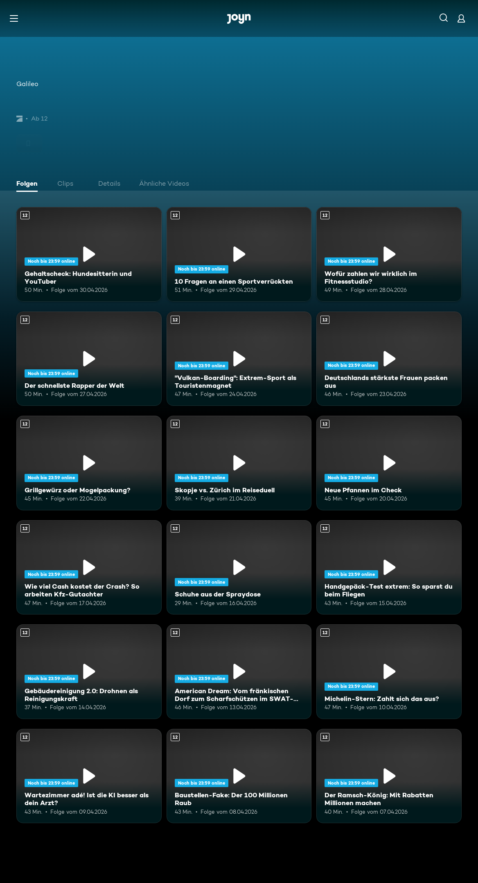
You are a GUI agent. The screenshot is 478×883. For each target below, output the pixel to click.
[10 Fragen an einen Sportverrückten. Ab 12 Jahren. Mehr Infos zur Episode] (239, 254)
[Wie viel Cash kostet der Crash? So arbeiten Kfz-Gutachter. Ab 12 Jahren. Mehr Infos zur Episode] (89, 567)
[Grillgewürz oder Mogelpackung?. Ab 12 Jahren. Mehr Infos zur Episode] (89, 463)
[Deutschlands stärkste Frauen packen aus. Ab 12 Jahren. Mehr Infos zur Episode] (389, 359)
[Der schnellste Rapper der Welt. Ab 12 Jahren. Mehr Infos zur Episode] (89, 359)
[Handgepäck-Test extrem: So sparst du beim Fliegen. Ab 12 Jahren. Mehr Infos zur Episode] (389, 567)
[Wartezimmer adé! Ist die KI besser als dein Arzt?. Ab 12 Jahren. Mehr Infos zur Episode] (89, 776)
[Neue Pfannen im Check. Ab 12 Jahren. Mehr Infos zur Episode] (389, 463)
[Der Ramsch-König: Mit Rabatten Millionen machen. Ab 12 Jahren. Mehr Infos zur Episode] (389, 776)
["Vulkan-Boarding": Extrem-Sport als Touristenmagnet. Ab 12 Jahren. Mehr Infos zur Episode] (239, 359)
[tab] (29, 184)
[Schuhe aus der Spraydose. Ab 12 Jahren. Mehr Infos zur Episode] (239, 567)
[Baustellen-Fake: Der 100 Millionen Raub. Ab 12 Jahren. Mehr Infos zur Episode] (239, 776)
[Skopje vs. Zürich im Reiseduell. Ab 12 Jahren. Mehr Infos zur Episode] (239, 463)
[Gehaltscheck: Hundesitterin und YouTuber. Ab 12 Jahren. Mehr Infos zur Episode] (89, 254)
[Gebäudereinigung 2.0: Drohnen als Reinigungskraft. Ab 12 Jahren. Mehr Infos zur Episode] (89, 671)
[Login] (461, 18)
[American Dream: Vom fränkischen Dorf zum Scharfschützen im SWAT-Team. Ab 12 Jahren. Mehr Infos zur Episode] (239, 671)
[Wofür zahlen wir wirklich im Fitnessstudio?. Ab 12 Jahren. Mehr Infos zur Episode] (389, 254)
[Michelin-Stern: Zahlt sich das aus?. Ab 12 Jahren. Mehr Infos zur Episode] (389, 671)
